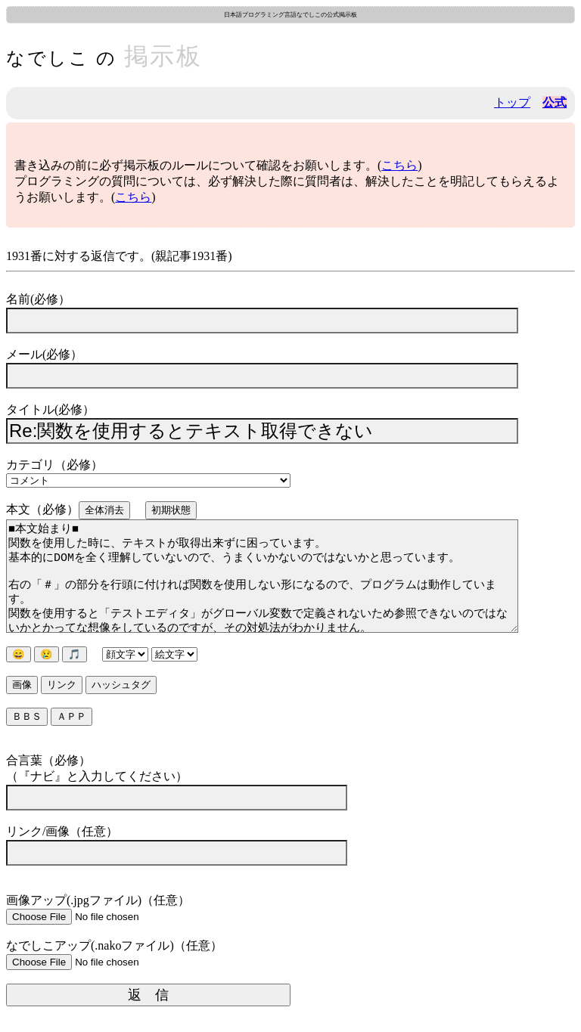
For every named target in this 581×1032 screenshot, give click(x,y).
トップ (512, 102)
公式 (554, 102)
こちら (399, 165)
